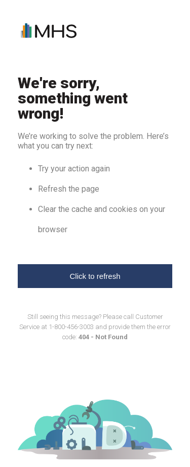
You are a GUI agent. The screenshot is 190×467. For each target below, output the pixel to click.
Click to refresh (94, 276)
